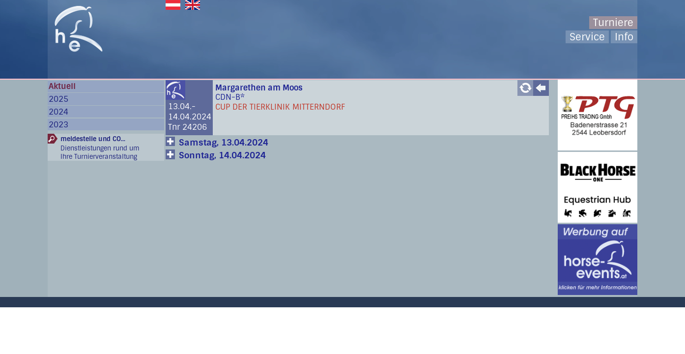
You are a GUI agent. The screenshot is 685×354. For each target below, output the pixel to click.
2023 (58, 124)
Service (587, 36)
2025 (58, 99)
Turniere (613, 22)
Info (624, 36)
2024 (58, 112)
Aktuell (62, 86)
